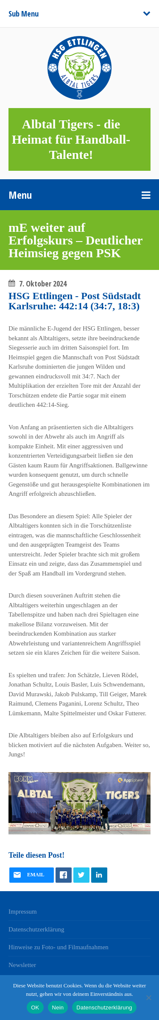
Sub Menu (23, 13)
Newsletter (22, 965)
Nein (58, 1007)
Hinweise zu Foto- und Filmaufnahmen (58, 947)
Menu (20, 195)
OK (35, 1007)
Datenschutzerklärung (36, 929)
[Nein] (148, 997)
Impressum (22, 911)
